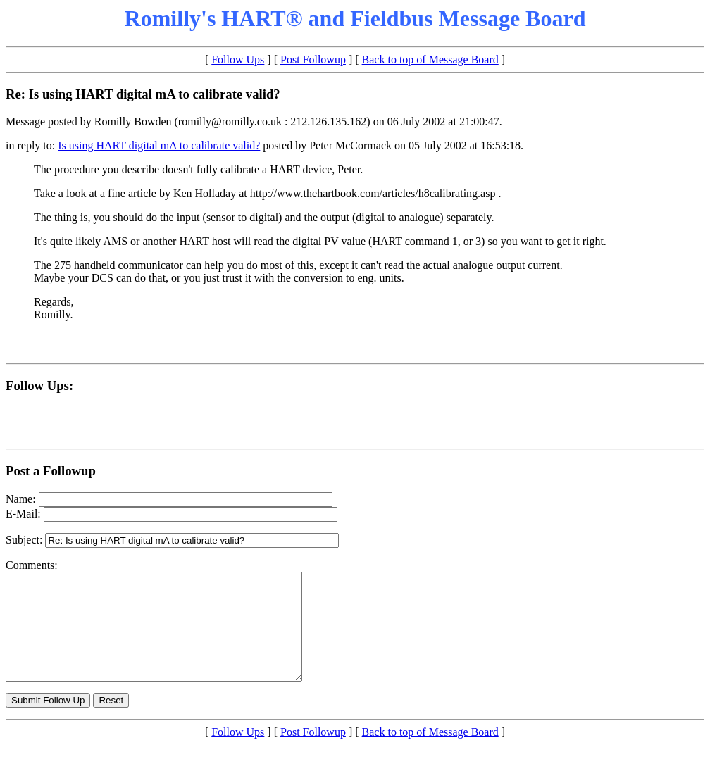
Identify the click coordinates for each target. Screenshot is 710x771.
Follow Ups (237, 59)
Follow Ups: (39, 385)
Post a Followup (51, 470)
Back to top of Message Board (430, 59)
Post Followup (313, 59)
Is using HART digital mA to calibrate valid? (159, 145)
